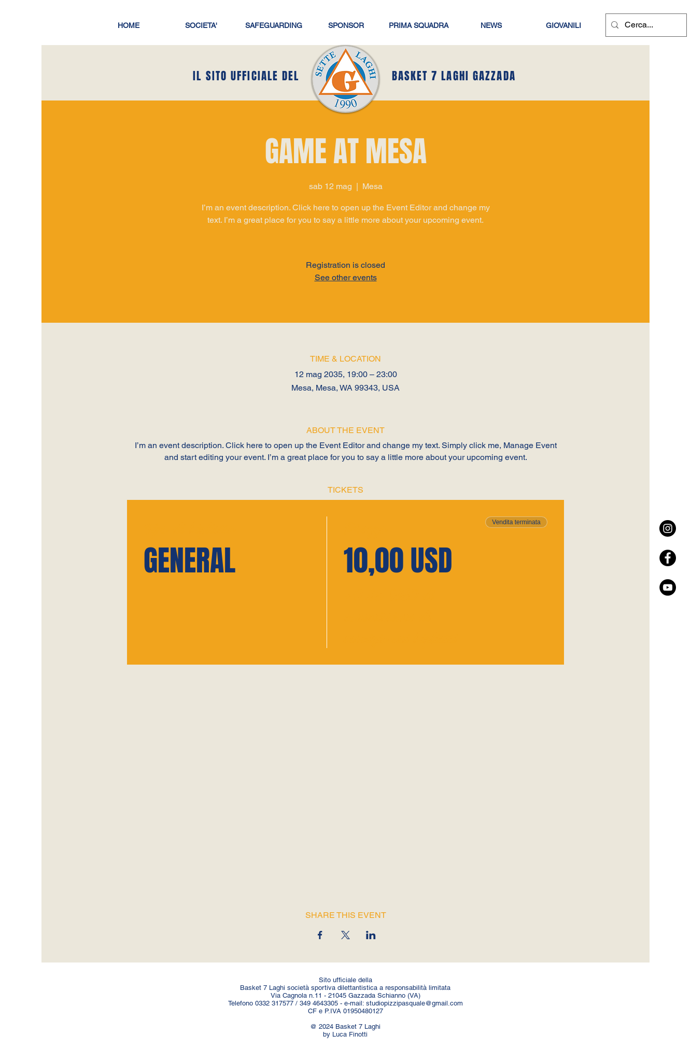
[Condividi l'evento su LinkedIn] (371, 935)
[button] (564, 25)
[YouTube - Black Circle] (667, 587)
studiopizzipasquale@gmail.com (414, 1003)
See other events (346, 277)
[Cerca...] (645, 25)
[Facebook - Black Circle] (667, 558)
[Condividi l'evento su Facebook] (320, 935)
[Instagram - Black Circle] (667, 528)
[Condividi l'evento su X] (345, 935)
